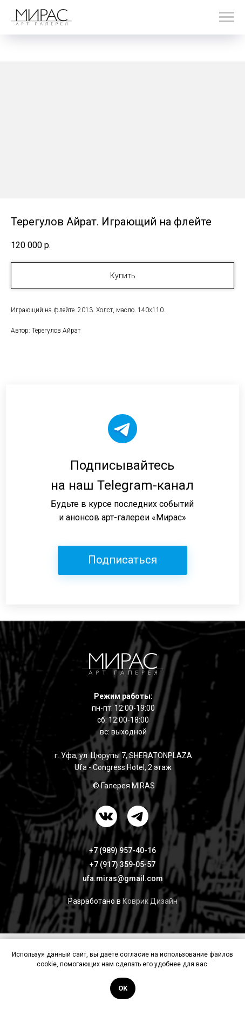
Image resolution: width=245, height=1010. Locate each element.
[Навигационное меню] (226, 17)
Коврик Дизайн (150, 901)
